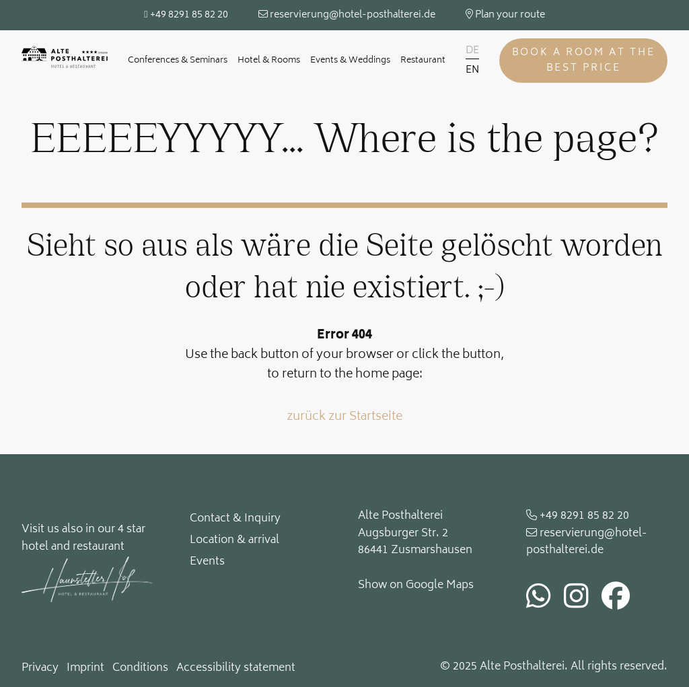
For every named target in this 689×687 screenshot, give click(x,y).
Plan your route (505, 15)
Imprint (85, 669)
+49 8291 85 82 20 (185, 15)
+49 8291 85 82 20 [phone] (577, 517)
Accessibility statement (235, 669)
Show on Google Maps (416, 586)
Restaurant (422, 60)
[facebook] (616, 599)
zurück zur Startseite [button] (344, 417)
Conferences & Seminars (177, 60)
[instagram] (576, 599)
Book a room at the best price (583, 60)
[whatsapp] (538, 599)
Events (207, 561)
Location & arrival (234, 540)
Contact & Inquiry (235, 518)
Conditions (140, 669)
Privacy (40, 669)
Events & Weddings (350, 60)
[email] (596, 543)
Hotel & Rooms (269, 60)
